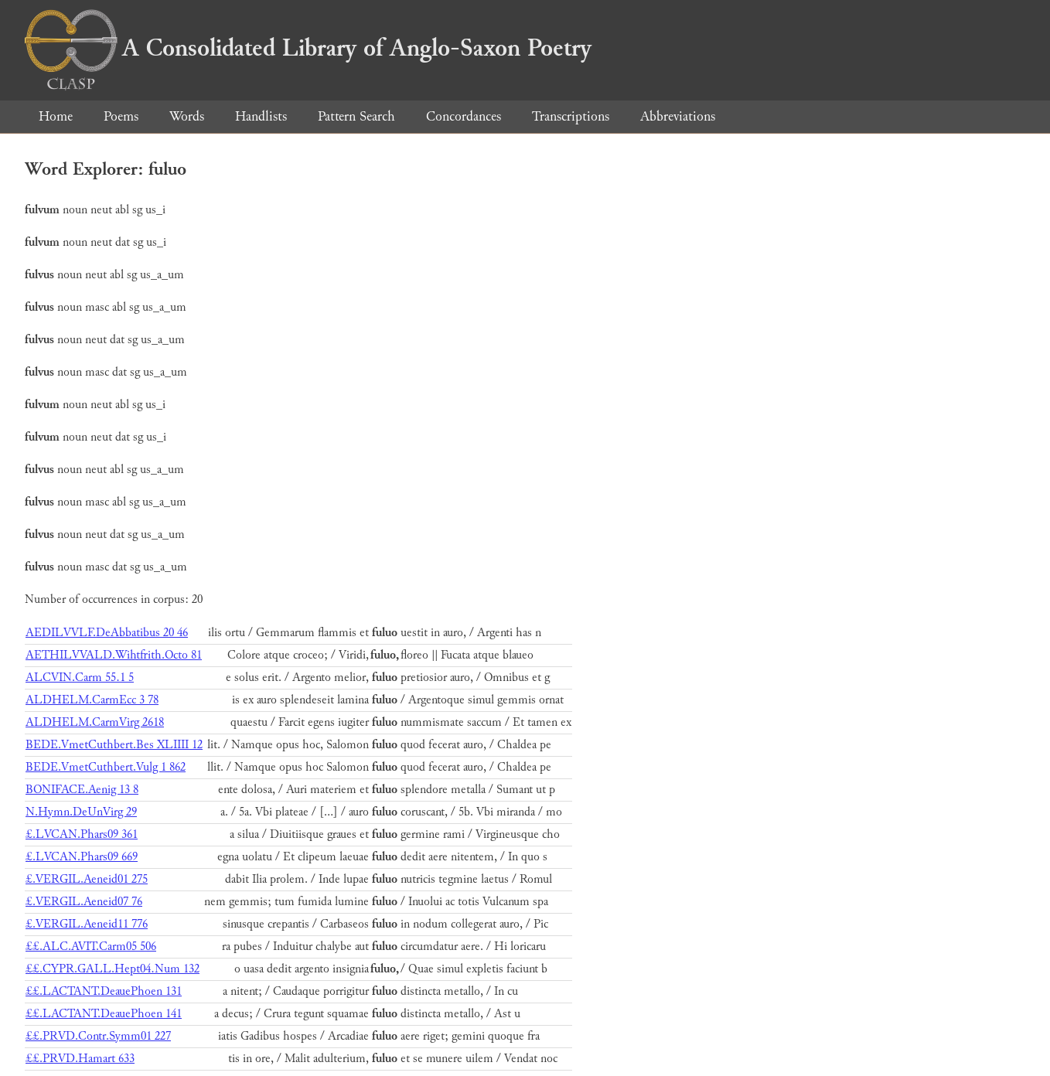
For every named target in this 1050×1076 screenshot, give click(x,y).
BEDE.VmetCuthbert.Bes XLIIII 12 (114, 745)
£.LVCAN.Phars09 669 (82, 857)
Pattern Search (356, 116)
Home (56, 116)
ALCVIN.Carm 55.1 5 (80, 677)
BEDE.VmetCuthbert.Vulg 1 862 (106, 767)
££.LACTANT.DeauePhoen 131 (104, 991)
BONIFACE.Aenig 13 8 (82, 789)
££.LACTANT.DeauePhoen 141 (104, 1014)
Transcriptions (570, 116)
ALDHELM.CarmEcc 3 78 (92, 700)
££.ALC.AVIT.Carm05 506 (91, 946)
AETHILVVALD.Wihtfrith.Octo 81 (114, 655)
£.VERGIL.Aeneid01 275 (87, 879)
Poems (121, 116)
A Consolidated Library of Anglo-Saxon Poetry (308, 48)
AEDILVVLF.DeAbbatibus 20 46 (107, 633)
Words (186, 116)
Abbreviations (677, 116)
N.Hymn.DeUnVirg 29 (81, 812)
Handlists (261, 116)
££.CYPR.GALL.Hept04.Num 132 (112, 969)
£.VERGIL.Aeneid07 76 (84, 902)
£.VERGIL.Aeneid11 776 (87, 924)
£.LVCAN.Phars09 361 (82, 834)
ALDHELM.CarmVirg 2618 (95, 722)
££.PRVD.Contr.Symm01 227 (98, 1036)
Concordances (463, 116)
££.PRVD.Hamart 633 (80, 1058)
